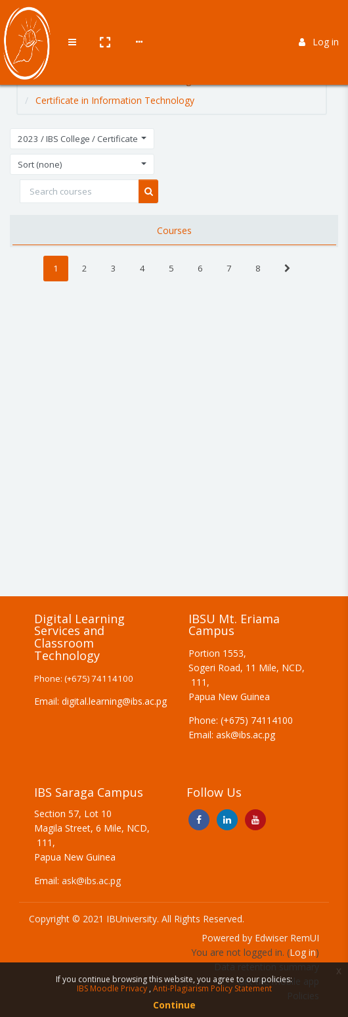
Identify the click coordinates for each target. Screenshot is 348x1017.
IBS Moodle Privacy (113, 988)
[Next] (287, 268)
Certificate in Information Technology (114, 100)
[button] (103, 22)
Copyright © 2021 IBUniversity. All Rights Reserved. (136, 918)
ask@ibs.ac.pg (91, 880)
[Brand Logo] (26, 21)
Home (33, 80)
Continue (174, 1005)
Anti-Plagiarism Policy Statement (212, 988)
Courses (79, 80)
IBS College (172, 80)
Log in (319, 21)
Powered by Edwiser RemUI (260, 938)
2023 (122, 80)
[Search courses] (79, 191)
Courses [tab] (174, 230)
